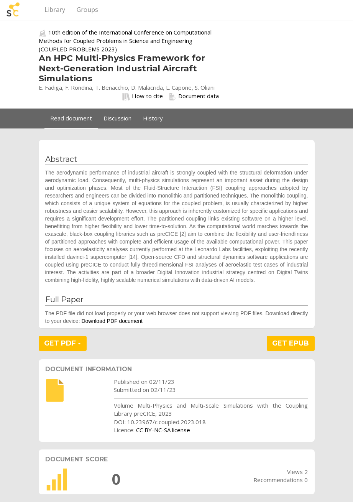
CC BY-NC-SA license (163, 430)
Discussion (117, 118)
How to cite (142, 96)
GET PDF (62, 343)
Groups (87, 9)
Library (54, 9)
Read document (71, 118)
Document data (194, 96)
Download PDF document (112, 321)
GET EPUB (290, 343)
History (153, 118)
